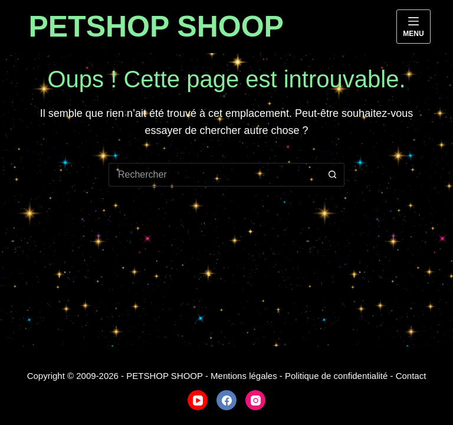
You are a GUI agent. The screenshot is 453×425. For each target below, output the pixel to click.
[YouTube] (198, 400)
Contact (411, 376)
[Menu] (413, 26)
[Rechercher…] (215, 175)
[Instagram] (255, 400)
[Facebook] (226, 400)
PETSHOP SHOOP (156, 26)
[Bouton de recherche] (332, 175)
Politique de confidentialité (336, 376)
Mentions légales (244, 376)
